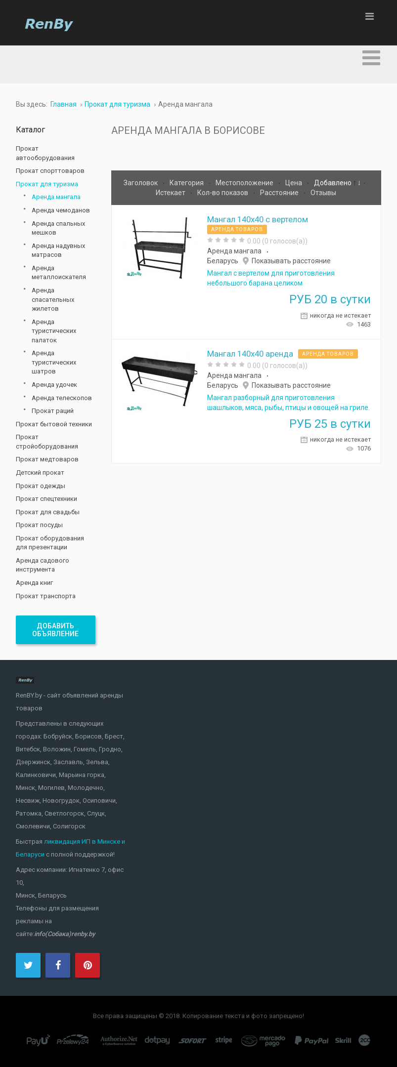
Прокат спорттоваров (50, 170)
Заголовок (141, 183)
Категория (187, 183)
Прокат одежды (40, 486)
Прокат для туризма (47, 184)
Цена (294, 183)
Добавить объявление (55, 630)
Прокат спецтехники (46, 498)
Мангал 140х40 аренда (250, 354)
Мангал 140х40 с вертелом (257, 219)
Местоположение (245, 183)
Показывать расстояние (291, 261)
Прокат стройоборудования (47, 441)
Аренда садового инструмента (42, 565)
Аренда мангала (234, 251)
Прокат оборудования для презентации (50, 542)
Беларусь (222, 261)
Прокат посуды (39, 525)
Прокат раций (53, 410)
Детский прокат (40, 472)
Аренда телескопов (62, 398)
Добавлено (333, 183)
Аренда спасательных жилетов (53, 299)
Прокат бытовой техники (54, 424)
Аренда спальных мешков (58, 228)
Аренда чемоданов (61, 210)
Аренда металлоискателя (59, 272)
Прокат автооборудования (45, 153)
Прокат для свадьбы (48, 512)
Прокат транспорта (46, 596)
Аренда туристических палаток (54, 331)
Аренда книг (34, 582)
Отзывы (323, 193)
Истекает (171, 193)
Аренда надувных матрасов (58, 250)
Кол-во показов (223, 193)
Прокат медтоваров (47, 459)
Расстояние (280, 193)
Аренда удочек (54, 384)
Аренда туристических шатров (54, 362)
